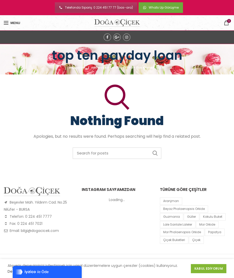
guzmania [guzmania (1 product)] (171, 216)
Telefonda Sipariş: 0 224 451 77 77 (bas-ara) (96, 7)
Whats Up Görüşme (161, 7)
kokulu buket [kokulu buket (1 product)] (212, 216)
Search (155, 153)
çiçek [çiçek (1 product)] (196, 240)
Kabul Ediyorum (208, 268)
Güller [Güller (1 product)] (191, 216)
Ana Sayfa (77, 68)
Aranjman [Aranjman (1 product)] (171, 201)
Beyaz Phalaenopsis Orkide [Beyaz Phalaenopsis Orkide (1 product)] (184, 209)
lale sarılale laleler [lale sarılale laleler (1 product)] (177, 224)
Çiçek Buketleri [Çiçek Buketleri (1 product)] (174, 240)
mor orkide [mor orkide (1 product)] (207, 224)
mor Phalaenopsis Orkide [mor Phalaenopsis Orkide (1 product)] (182, 232)
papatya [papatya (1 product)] (214, 232)
